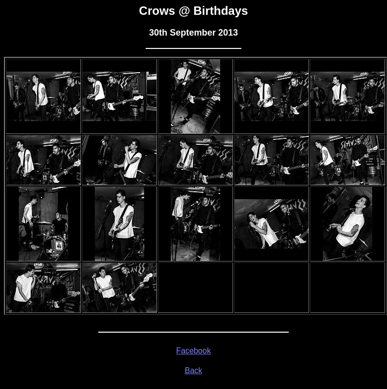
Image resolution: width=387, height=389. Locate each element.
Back (193, 370)
